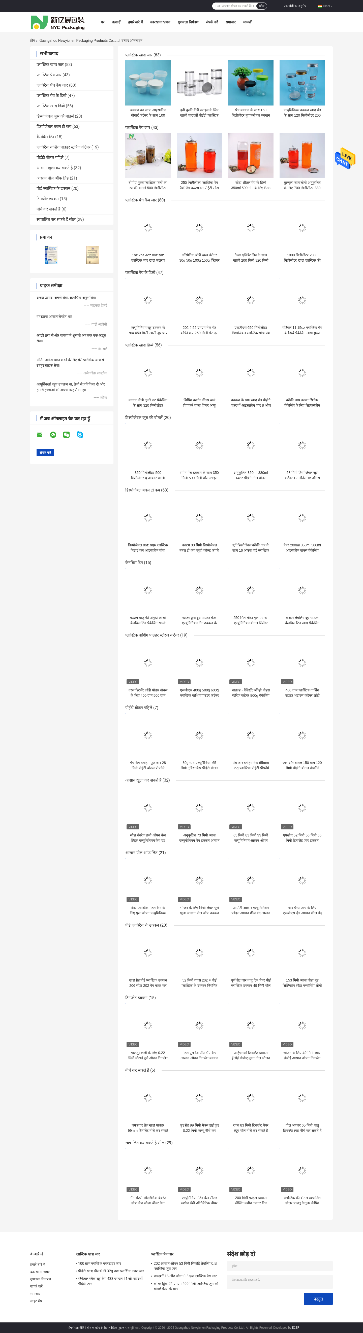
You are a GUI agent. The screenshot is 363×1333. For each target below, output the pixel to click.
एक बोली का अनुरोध (295, 6)
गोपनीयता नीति (76, 1327)
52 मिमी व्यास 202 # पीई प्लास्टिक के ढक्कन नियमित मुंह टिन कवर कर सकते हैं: (199, 985)
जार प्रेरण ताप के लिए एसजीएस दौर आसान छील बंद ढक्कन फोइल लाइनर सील (302, 913)
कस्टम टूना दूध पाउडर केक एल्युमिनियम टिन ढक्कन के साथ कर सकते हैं (199, 623)
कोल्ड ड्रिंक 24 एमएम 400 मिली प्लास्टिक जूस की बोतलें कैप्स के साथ (186, 1286)
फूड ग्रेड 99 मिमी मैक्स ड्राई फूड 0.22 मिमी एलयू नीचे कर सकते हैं (199, 1130)
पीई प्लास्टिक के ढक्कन (53, 188)
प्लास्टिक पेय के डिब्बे (52, 95)
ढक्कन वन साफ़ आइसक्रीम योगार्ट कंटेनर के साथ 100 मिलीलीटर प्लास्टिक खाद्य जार (148, 115)
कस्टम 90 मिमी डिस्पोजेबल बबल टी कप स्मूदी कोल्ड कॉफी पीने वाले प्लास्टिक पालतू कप (199, 550)
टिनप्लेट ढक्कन (48, 198)
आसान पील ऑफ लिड (53, 178)
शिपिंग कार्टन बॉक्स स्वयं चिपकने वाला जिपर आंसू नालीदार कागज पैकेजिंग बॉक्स (199, 405)
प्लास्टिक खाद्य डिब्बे (51, 105)
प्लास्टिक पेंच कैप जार (52, 85)
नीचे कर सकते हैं (48, 209)
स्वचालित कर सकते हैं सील (56, 219)
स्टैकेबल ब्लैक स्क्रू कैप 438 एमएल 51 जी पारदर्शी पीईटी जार (110, 1281)
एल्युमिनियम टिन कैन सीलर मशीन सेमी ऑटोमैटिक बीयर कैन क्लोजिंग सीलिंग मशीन (199, 1203)
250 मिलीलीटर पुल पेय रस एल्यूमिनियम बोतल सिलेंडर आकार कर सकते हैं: (250, 623)
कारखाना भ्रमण (160, 22)
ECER (295, 1327)
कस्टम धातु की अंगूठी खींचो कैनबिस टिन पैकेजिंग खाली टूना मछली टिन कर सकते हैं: (148, 623)
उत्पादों (116, 22)
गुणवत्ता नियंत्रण (188, 22)
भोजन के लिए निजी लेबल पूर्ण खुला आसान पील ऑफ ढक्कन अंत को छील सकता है (199, 913)
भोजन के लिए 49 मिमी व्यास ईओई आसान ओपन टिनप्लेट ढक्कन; (302, 1058)
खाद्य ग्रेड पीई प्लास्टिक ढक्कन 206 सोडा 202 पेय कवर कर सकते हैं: (148, 985)
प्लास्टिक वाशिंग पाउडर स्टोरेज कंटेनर (63, 147)
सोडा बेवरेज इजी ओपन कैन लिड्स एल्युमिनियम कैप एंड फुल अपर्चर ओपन (148, 840)
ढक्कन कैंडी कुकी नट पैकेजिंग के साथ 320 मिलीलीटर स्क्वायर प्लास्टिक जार (148, 405)
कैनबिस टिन (45, 136)
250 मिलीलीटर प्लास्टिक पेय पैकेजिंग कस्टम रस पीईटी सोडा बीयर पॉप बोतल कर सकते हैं (199, 188)
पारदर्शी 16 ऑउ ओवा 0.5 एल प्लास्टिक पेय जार (185, 1276)
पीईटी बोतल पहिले (50, 157)
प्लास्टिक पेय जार (49, 75)
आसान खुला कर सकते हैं (55, 167)
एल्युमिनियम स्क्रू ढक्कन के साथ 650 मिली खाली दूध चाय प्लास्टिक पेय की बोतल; (148, 333)
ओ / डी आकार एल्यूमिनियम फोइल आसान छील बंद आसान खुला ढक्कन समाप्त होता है (250, 913)
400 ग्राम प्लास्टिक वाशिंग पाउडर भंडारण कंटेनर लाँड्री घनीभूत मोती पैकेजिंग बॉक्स (302, 695)
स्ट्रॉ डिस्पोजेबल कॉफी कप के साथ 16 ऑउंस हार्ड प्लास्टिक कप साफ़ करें (250, 550)
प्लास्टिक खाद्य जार (50, 64)
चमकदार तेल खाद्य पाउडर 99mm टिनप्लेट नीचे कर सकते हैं (148, 1130)
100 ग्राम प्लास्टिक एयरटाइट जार (99, 1263)
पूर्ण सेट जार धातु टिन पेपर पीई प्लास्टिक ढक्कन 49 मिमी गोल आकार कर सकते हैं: (251, 985)
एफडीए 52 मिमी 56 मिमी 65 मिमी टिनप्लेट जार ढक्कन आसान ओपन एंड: (302, 840)
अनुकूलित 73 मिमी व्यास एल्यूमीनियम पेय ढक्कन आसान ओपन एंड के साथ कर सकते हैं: (199, 840)
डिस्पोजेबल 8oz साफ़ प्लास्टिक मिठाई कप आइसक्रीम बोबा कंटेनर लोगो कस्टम (148, 550)
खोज (261, 6)
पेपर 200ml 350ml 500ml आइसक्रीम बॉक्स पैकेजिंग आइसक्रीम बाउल (302, 550)
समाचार (231, 22)
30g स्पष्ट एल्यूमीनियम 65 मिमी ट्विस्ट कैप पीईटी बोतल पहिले (199, 768)
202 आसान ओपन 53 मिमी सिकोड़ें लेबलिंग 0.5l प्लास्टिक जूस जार (185, 1266)
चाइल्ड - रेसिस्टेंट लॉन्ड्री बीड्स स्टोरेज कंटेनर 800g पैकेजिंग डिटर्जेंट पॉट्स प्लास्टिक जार (250, 695)
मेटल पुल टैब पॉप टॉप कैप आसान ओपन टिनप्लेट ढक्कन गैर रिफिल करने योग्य (199, 1058)
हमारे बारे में (135, 22)
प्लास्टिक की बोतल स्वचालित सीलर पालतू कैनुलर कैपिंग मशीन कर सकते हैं (302, 1203)
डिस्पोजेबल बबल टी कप (54, 126)
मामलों (247, 22)
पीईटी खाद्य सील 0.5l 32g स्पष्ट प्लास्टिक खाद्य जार (111, 1271)
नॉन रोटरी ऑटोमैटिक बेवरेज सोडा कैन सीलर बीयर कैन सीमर (148, 1203)
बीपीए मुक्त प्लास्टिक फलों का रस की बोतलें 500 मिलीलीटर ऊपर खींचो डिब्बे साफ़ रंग (148, 188)
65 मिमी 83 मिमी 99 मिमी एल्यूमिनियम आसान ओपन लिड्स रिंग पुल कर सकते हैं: (250, 840)
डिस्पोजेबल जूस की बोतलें (55, 116)
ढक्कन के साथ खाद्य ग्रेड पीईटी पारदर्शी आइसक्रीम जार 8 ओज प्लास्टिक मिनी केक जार (251, 405)
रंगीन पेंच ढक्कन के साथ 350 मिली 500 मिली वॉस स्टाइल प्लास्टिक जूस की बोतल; (199, 478)
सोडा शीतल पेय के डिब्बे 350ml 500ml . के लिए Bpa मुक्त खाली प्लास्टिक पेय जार (251, 188)
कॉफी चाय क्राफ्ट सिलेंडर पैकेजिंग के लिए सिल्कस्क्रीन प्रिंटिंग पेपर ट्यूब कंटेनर (302, 405)
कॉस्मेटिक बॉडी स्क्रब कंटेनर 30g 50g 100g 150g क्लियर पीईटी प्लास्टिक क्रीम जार (199, 260)
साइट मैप (36, 1301)
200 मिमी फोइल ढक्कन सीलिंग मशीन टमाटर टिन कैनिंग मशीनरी (251, 1203)
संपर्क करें (212, 22)
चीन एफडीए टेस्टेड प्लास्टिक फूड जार (107, 1327)
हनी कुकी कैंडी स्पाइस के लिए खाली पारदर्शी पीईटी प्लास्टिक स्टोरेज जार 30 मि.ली (199, 115)
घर (102, 22)
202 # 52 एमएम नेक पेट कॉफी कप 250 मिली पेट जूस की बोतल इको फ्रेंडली (199, 333)
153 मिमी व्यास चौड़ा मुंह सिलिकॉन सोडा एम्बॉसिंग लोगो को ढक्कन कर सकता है (302, 985)
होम (32, 41)
